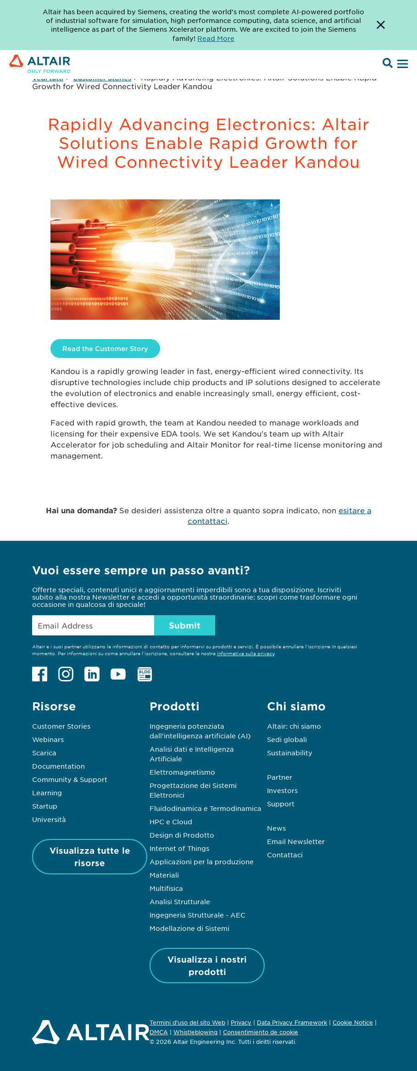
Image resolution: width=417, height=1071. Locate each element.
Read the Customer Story (105, 348)
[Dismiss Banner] (381, 25)
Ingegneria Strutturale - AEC (197, 915)
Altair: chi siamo (294, 726)
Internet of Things (179, 848)
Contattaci (285, 854)
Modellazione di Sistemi (189, 928)
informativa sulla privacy (245, 653)
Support (281, 803)
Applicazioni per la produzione (202, 861)
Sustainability (289, 752)
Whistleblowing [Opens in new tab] (195, 1032)
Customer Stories (61, 726)
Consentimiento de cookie (260, 1032)
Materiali (164, 875)
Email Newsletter (296, 841)
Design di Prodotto (182, 835)
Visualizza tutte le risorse (90, 856)
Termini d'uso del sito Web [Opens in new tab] (187, 1022)
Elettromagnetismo (182, 772)
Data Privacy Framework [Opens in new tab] (292, 1022)
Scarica (44, 752)
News (276, 828)
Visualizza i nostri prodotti (207, 965)
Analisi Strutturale (180, 901)
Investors (282, 790)
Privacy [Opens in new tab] (241, 1022)
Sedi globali (287, 739)
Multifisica (166, 888)
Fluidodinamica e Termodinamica (205, 808)
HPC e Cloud (171, 821)
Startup (44, 806)
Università (49, 819)
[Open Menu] (401, 64)
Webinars (48, 739)
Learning (47, 792)
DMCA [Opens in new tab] (159, 1032)
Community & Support (69, 779)
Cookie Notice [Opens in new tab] (353, 1022)
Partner (279, 777)
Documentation (58, 766)
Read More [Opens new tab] (215, 38)
